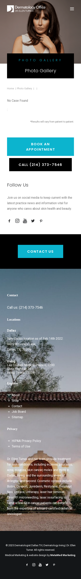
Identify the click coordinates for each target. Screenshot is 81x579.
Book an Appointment (40, 147)
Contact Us (40, 251)
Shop (15, 400)
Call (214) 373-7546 (40, 164)
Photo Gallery (24, 88)
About (16, 395)
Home (10, 88)
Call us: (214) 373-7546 (25, 307)
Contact (17, 406)
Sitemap (17, 417)
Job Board (19, 411)
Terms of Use (21, 446)
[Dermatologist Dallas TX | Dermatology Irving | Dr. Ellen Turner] (26, 8)
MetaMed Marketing (62, 555)
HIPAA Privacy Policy (26, 441)
